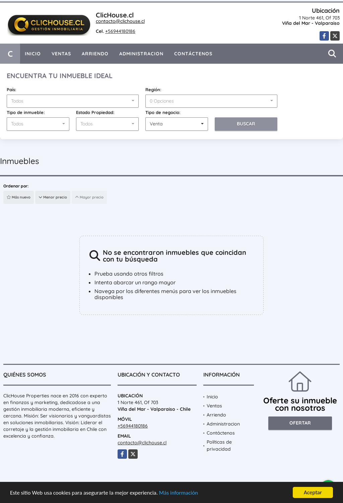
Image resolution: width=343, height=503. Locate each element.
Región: (153, 89)
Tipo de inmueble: (26, 112)
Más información (178, 492)
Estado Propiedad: (95, 112)
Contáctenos (193, 54)
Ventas (61, 54)
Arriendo (95, 54)
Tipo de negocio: (163, 112)
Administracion (141, 54)
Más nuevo (18, 197)
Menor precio (53, 197)
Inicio (33, 54)
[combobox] (73, 101)
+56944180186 (120, 31)
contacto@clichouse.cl (120, 21)
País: (11, 89)
